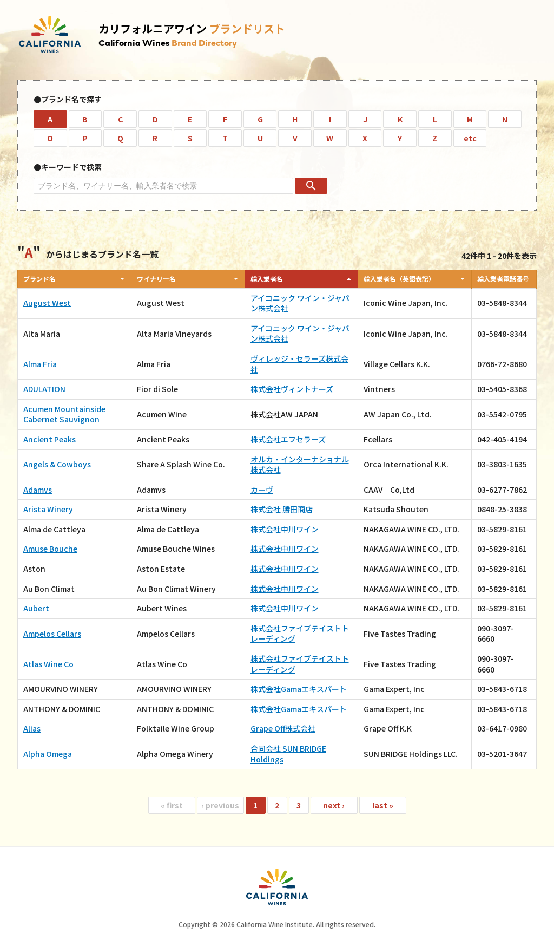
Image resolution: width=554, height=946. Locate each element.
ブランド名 (39, 278)
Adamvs (37, 489)
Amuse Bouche (50, 548)
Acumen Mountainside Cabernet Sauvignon (64, 414)
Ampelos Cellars (52, 633)
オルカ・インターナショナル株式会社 (299, 464)
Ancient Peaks (49, 439)
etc (470, 138)
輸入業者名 (266, 278)
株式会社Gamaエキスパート (298, 688)
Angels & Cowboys (57, 464)
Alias (32, 728)
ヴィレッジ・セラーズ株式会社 (299, 364)
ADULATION (44, 388)
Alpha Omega (47, 753)
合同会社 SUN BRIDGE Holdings (288, 754)
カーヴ (261, 489)
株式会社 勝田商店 (281, 509)
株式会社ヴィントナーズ (291, 388)
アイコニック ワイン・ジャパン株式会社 (299, 303)
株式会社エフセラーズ (288, 439)
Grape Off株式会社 (282, 728)
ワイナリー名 (156, 278)
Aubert (36, 608)
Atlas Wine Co (48, 663)
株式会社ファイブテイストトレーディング (299, 633)
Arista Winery (48, 509)
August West (47, 302)
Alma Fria (40, 363)
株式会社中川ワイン (284, 529)
